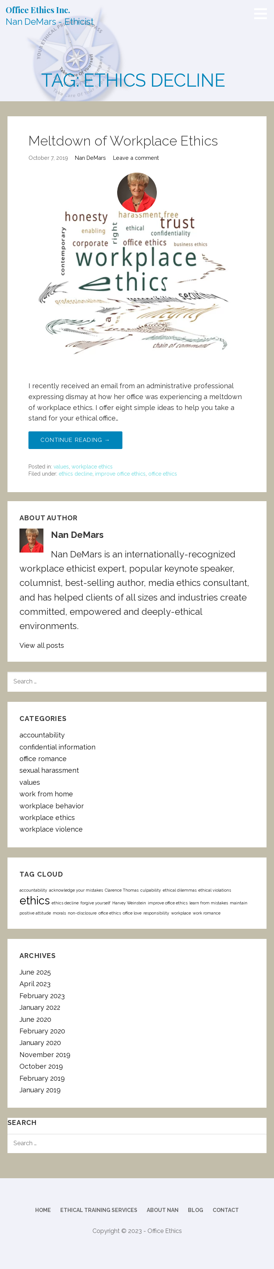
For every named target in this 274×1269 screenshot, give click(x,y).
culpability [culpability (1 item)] (150, 890)
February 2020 (42, 1031)
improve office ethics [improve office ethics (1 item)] (168, 903)
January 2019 (40, 1090)
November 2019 (44, 1055)
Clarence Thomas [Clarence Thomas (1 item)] (121, 890)
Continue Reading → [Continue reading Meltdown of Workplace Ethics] (75, 440)
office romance (43, 759)
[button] (263, 13)
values (61, 467)
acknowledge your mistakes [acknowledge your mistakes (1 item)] (76, 890)
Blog (195, 1210)
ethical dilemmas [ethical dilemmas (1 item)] (180, 890)
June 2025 (35, 972)
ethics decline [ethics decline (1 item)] (65, 903)
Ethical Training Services (98, 1210)
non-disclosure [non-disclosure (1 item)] (82, 913)
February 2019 (42, 1078)
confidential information (57, 747)
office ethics (162, 474)
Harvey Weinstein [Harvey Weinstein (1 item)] (129, 903)
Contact (226, 1210)
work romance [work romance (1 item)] (206, 913)
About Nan (163, 1210)
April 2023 (35, 984)
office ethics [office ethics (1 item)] (109, 913)
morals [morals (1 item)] (59, 913)
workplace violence (51, 829)
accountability (42, 735)
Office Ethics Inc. (38, 9)
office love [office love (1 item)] (132, 913)
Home (43, 1210)
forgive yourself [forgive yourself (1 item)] (95, 903)
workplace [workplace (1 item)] (181, 913)
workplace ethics (92, 467)
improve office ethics (120, 474)
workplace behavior (51, 806)
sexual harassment (49, 770)
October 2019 (41, 1066)
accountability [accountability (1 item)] (33, 890)
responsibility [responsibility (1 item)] (156, 913)
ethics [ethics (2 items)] (34, 900)
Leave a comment (136, 158)
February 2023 (42, 996)
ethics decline (75, 474)
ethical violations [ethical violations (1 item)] (214, 890)
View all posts (41, 645)
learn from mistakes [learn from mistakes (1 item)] (208, 903)
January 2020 (40, 1043)
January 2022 (39, 1007)
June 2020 (35, 1019)
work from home (46, 794)
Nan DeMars (90, 158)
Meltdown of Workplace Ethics (123, 141)
